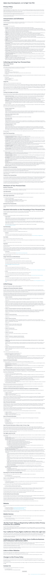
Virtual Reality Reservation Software (35, 574)
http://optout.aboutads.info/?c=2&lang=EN (20, 509)
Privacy (29, 574)
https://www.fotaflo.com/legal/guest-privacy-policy (38, 269)
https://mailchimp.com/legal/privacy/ (37, 235)
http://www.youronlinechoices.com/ (19, 508)
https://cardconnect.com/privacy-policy (21, 252)
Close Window (24, 571)
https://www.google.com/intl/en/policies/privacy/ (12, 264)
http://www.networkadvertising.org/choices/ (19, 507)
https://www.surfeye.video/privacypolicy (37, 275)
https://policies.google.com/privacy (10, 225)
